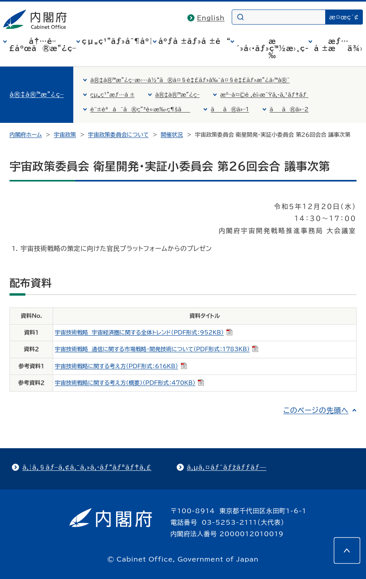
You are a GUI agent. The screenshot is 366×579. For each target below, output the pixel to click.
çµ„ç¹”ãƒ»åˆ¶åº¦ (117, 41)
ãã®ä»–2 (289, 109)
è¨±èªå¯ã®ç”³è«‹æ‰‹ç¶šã (140, 109)
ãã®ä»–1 (230, 109)
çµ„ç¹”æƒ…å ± (112, 94)
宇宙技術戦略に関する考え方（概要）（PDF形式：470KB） (129, 383)
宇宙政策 (65, 135)
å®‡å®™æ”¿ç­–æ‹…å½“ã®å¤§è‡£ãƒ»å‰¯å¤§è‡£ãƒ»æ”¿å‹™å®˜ (190, 80)
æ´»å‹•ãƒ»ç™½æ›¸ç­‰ (272, 48)
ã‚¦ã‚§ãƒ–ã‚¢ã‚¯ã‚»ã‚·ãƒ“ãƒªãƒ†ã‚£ (86, 467)
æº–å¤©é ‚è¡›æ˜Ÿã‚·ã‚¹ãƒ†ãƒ (264, 94)
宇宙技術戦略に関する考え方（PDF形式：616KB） (121, 366)
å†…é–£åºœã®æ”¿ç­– (42, 45)
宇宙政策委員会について (118, 135)
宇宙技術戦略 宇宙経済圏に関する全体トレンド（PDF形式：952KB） (144, 332)
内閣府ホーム (26, 135)
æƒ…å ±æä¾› (338, 45)
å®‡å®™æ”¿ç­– (37, 94)
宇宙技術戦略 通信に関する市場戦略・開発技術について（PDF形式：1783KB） (156, 349)
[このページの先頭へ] (347, 550)
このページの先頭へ (316, 410)
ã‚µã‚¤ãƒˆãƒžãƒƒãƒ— (227, 467)
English (211, 18)
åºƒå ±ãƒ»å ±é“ (194, 41)
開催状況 (172, 135)
